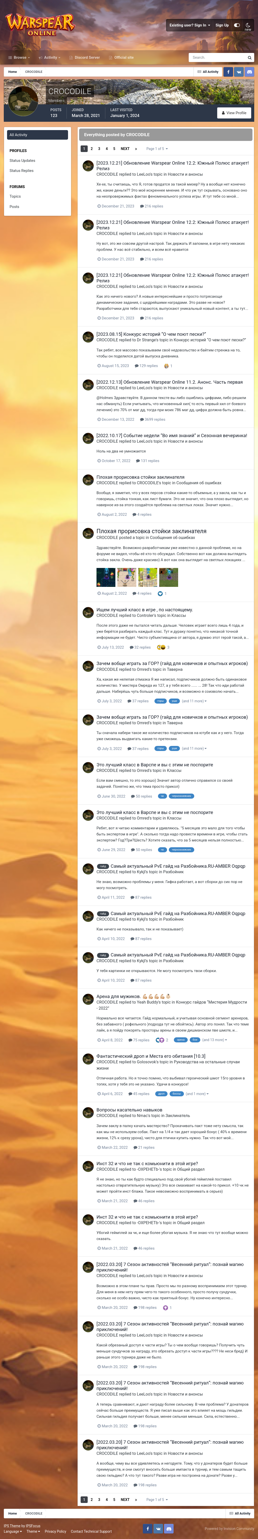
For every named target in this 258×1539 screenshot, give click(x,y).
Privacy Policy (55, 1531)
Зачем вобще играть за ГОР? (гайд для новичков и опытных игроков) (172, 663)
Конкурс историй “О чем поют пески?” (210, 340)
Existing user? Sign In (190, 25)
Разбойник (173, 871)
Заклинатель (178, 1115)
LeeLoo (143, 174)
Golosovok (146, 1062)
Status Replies (22, 170)
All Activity (18, 135)
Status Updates (22, 160)
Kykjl (141, 871)
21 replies (144, 1147)
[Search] (199, 57)
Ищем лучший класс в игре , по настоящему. (144, 609)
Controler (145, 615)
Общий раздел (191, 1169)
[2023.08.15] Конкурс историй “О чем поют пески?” (151, 334)
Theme (33, 1531)
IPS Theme (12, 1526)
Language (13, 1531)
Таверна (174, 669)
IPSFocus (33, 1526)
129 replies (146, 366)
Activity (50, 57)
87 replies (141, 897)
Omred (143, 669)
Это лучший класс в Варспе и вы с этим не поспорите (154, 764)
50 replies (141, 796)
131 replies (147, 461)
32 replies (140, 647)
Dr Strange (146, 340)
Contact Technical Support (91, 1531)
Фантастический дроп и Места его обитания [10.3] (150, 1056)
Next (125, 149)
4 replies (142, 514)
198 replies (145, 1307)
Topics (15, 196)
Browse (20, 57)
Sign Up (222, 25)
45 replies (139, 1094)
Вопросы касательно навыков (129, 1109)
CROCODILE (107, 174)
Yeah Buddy (147, 1002)
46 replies (144, 1201)
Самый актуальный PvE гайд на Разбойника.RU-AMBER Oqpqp (178, 866)
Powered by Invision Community (229, 1529)
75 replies (139, 1040)
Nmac (142, 1115)
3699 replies (152, 419)
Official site (123, 57)
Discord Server (87, 57)
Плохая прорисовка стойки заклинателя (140, 477)
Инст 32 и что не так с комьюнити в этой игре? (147, 1163)
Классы (179, 615)
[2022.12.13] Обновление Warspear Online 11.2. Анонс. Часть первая (169, 382)
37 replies (138, 701)
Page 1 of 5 (157, 149)
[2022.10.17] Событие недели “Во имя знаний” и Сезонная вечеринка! (171, 435)
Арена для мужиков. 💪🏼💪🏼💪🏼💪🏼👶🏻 (133, 996)
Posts (14, 206)
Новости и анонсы (185, 174)
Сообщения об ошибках (198, 482)
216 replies (151, 206)
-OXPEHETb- (148, 1169)
